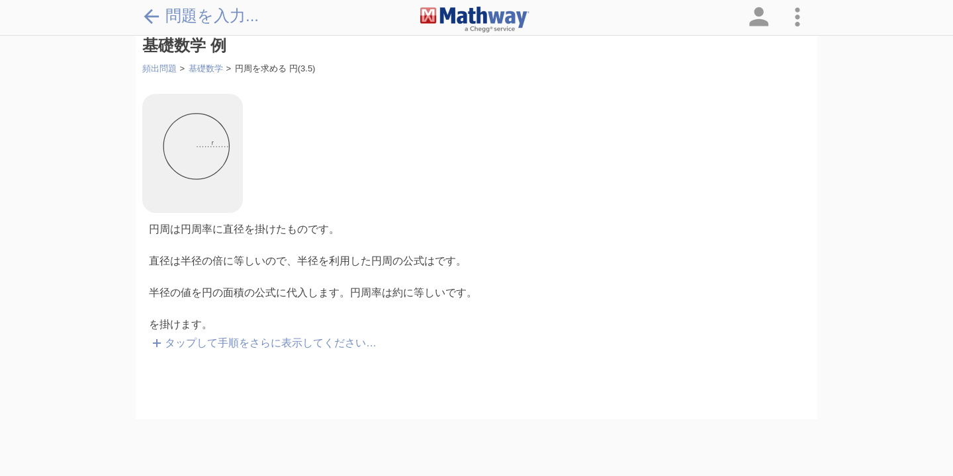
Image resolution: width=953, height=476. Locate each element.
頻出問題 (159, 68)
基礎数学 (206, 68)
